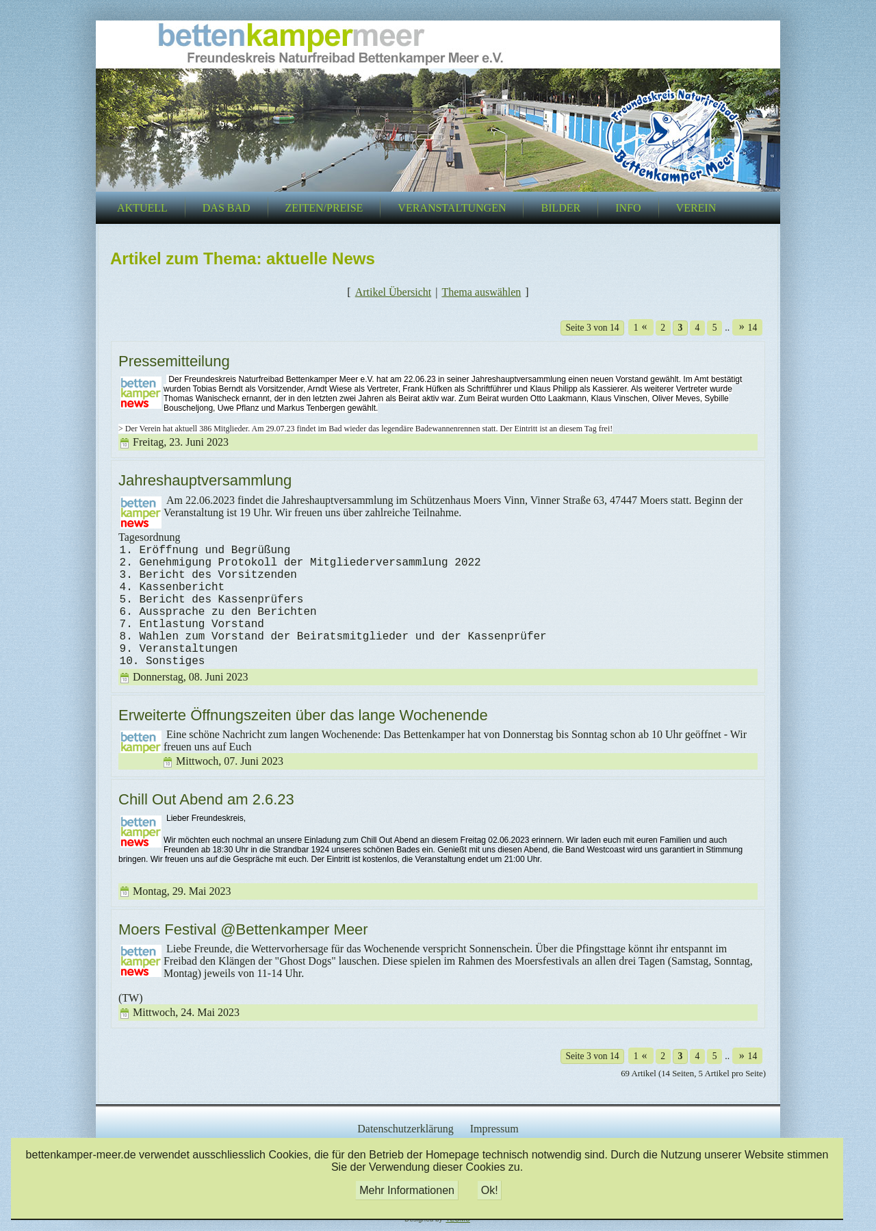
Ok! (489, 1190)
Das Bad (226, 208)
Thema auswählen (481, 292)
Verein (696, 208)
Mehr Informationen (406, 1190)
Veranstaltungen (452, 208)
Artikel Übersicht (393, 292)
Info (628, 208)
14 (746, 326)
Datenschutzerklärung (405, 1128)
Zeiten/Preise (324, 208)
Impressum (494, 1128)
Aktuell (142, 208)
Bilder (560, 208)
